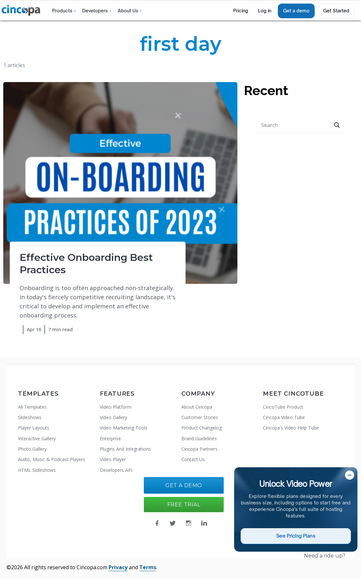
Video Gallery (113, 417)
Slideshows (29, 417)
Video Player (113, 459)
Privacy (118, 567)
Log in (264, 10)
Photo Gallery (32, 449)
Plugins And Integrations (125, 449)
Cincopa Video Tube (284, 417)
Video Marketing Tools (123, 428)
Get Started (336, 10)
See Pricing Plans (295, 536)
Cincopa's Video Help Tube (291, 428)
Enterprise (110, 438)
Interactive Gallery (37, 438)
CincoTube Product (283, 407)
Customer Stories (199, 417)
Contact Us (193, 459)
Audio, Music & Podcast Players (51, 459)
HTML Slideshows (37, 470)
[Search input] (294, 125)
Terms (147, 567)
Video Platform (115, 407)
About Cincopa (196, 407)
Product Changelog (201, 428)
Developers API (116, 470)
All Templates (32, 407)
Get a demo (296, 10)
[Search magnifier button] (337, 125)
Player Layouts (33, 428)
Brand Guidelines (199, 438)
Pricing (240, 10)
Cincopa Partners (199, 449)
